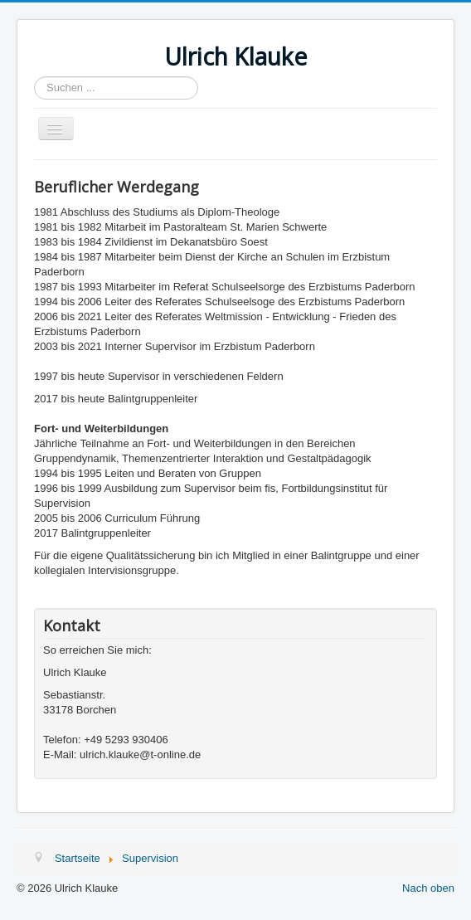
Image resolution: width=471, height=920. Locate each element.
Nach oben (428, 888)
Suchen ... (34, 76)
